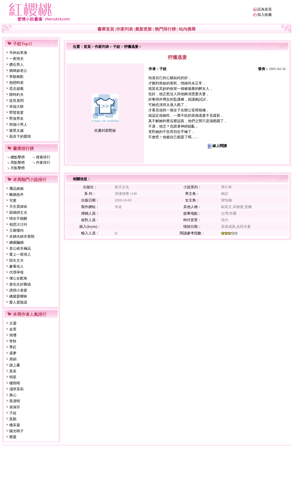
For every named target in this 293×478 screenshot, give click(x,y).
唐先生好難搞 (20, 284)
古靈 (12, 323)
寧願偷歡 (16, 77)
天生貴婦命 (18, 206)
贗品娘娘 (16, 188)
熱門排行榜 (165, 29)
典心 (12, 395)
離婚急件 (16, 194)
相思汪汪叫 (18, 224)
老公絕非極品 (20, 248)
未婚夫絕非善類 (21, 236)
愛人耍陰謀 (18, 302)
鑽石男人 (16, 65)
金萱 (12, 329)
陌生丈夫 (16, 260)
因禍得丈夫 (18, 212)
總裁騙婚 (16, 242)
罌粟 (12, 437)
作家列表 (124, 29)
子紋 (12, 413)
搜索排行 (43, 157)
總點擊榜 (17, 157)
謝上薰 (14, 365)
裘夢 (12, 353)
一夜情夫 (16, 59)
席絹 (12, 359)
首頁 (87, 47)
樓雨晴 (14, 383)
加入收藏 (264, 15)
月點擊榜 (17, 168)
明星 (12, 377)
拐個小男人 (18, 124)
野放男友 (16, 118)
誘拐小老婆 (18, 290)
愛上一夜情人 (20, 254)
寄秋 (12, 341)
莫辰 (12, 371)
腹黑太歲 (16, 130)
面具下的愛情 (20, 136)
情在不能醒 (18, 218)
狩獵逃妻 (131, 47)
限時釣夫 (16, 94)
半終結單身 (18, 53)
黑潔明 (14, 401)
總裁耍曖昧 (18, 296)
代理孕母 (16, 272)
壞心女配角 (18, 278)
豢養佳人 (16, 266)
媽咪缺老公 (18, 71)
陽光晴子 (16, 431)
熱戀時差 (16, 83)
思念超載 (16, 89)
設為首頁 (264, 9)
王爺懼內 (16, 230)
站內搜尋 (187, 29)
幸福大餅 (16, 106)
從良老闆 (16, 100)
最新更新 (143, 29)
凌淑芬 (14, 407)
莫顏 (12, 419)
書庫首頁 (105, 29)
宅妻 (12, 200)
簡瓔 (12, 335)
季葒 (12, 347)
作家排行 (43, 162)
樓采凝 (14, 425)
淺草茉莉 (16, 389)
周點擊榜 (17, 162)
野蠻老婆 (16, 112)
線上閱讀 (219, 146)
